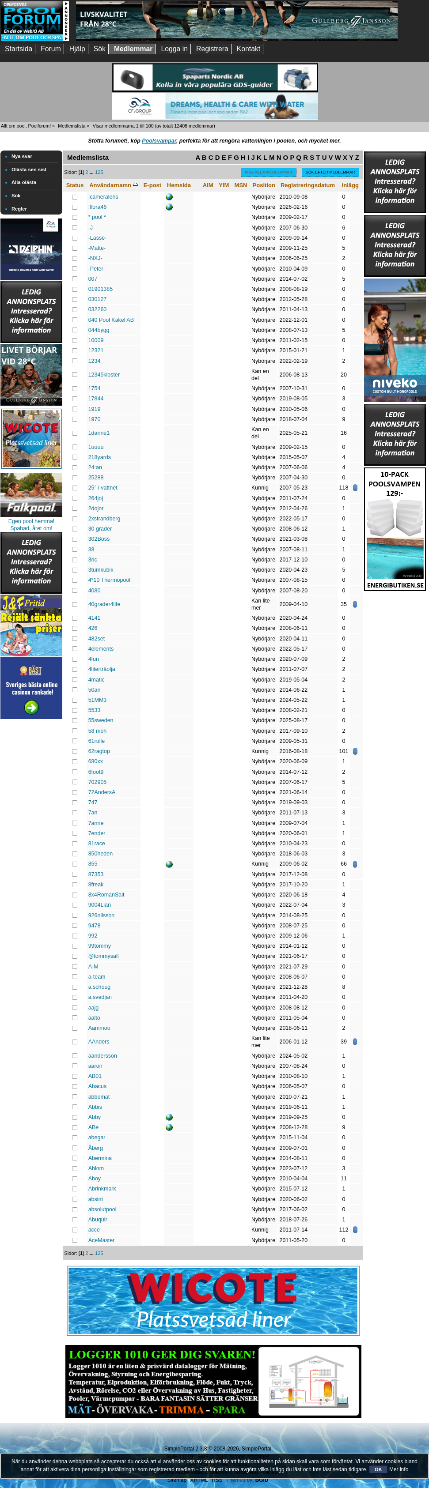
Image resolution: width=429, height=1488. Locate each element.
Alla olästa (23, 182)
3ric (92, 560)
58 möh (97, 731)
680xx (95, 761)
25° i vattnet (103, 488)
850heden (100, 854)
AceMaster (101, 1240)
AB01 (95, 1076)
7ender (97, 833)
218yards (99, 457)
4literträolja (101, 669)
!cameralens (103, 197)
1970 (94, 419)
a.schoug (99, 987)
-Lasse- (97, 238)
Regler (19, 208)
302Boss (99, 539)
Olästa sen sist (28, 169)
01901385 (100, 289)
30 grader (100, 529)
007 (93, 279)
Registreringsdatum (308, 185)
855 (93, 864)
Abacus (97, 1086)
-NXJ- (95, 258)
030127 (97, 299)
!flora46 (97, 207)
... (92, 172)
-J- (91, 228)
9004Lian (99, 905)
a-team (97, 977)
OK (378, 1469)
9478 (94, 926)
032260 (97, 309)
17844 (96, 399)
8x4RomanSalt (106, 895)
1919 (94, 409)
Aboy (94, 1178)
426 (93, 628)
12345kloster (104, 375)
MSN (241, 185)
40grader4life (104, 604)
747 (93, 802)
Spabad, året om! (31, 528)
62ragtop (99, 751)
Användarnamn (113, 185)
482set (96, 639)
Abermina (100, 1158)
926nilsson (101, 915)
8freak (96, 884)
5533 (94, 710)
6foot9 (96, 772)
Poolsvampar (159, 141)
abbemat (99, 1097)
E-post (153, 185)
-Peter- (96, 269)
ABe (93, 1127)
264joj (95, 498)
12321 (96, 350)
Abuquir (97, 1220)
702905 (97, 782)
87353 (96, 874)
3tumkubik (101, 570)
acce (94, 1230)
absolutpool (102, 1209)
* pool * (97, 217)
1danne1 (99, 433)
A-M (93, 967)
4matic (96, 680)
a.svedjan (100, 997)
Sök (16, 195)
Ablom (96, 1168)
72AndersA (102, 792)
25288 (96, 478)
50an (94, 690)
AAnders (99, 1042)
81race (96, 843)
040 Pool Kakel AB (111, 320)
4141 (94, 618)
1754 (94, 388)
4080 (94, 591)
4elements (101, 649)
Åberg (95, 1148)
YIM (224, 185)
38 (91, 549)
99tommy (99, 946)
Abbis (95, 1107)
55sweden (101, 720)
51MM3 (97, 700)
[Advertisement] (31, 853)
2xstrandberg (104, 519)
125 (99, 172)
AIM (208, 185)
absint (95, 1199)
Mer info (398, 1469)
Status (75, 185)
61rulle (96, 741)
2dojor (96, 508)
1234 (94, 361)
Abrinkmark (102, 1189)
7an (93, 813)
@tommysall (103, 956)
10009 (96, 340)
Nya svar (21, 156)
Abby (94, 1117)
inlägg (350, 185)
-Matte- (97, 248)
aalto (94, 1018)
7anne (96, 823)
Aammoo (99, 1028)
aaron (95, 1066)
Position (264, 185)
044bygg (99, 330)
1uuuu (96, 447)
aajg (93, 1008)
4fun (93, 659)
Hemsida (179, 185)
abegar (97, 1137)
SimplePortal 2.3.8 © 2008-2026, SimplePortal (217, 1449)
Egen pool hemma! (31, 521)
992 (93, 936)
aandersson (102, 1056)
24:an (95, 467)
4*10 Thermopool (109, 580)
